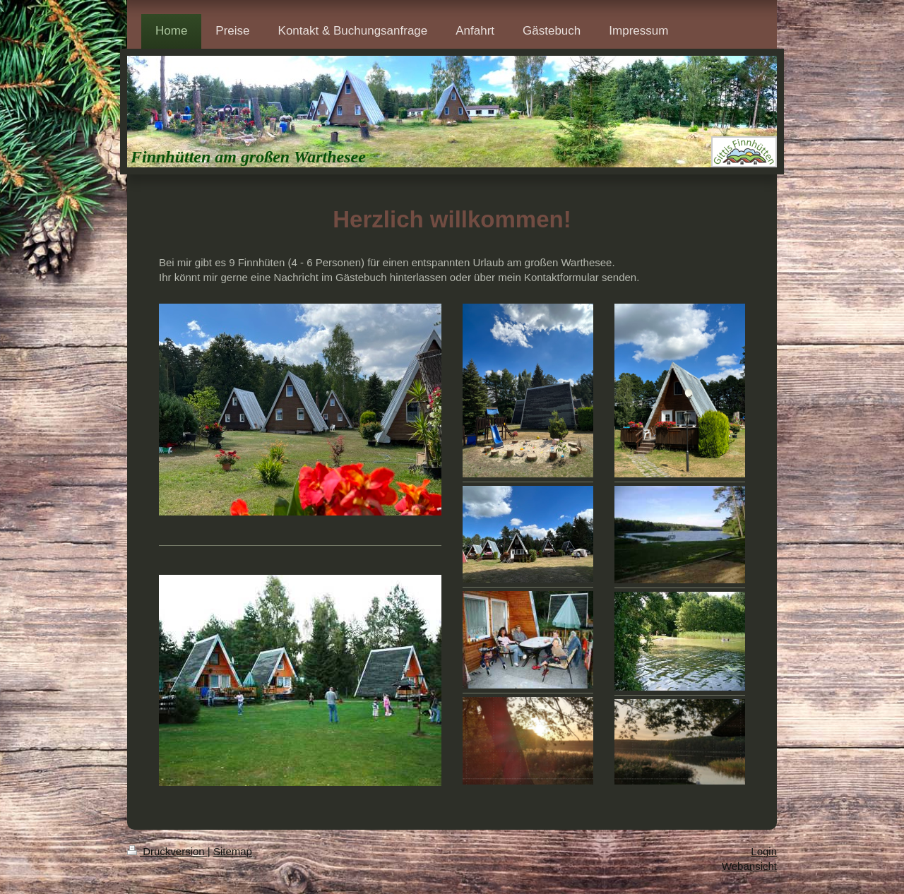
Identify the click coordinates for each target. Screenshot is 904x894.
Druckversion (167, 851)
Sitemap (232, 851)
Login (764, 851)
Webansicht (749, 866)
